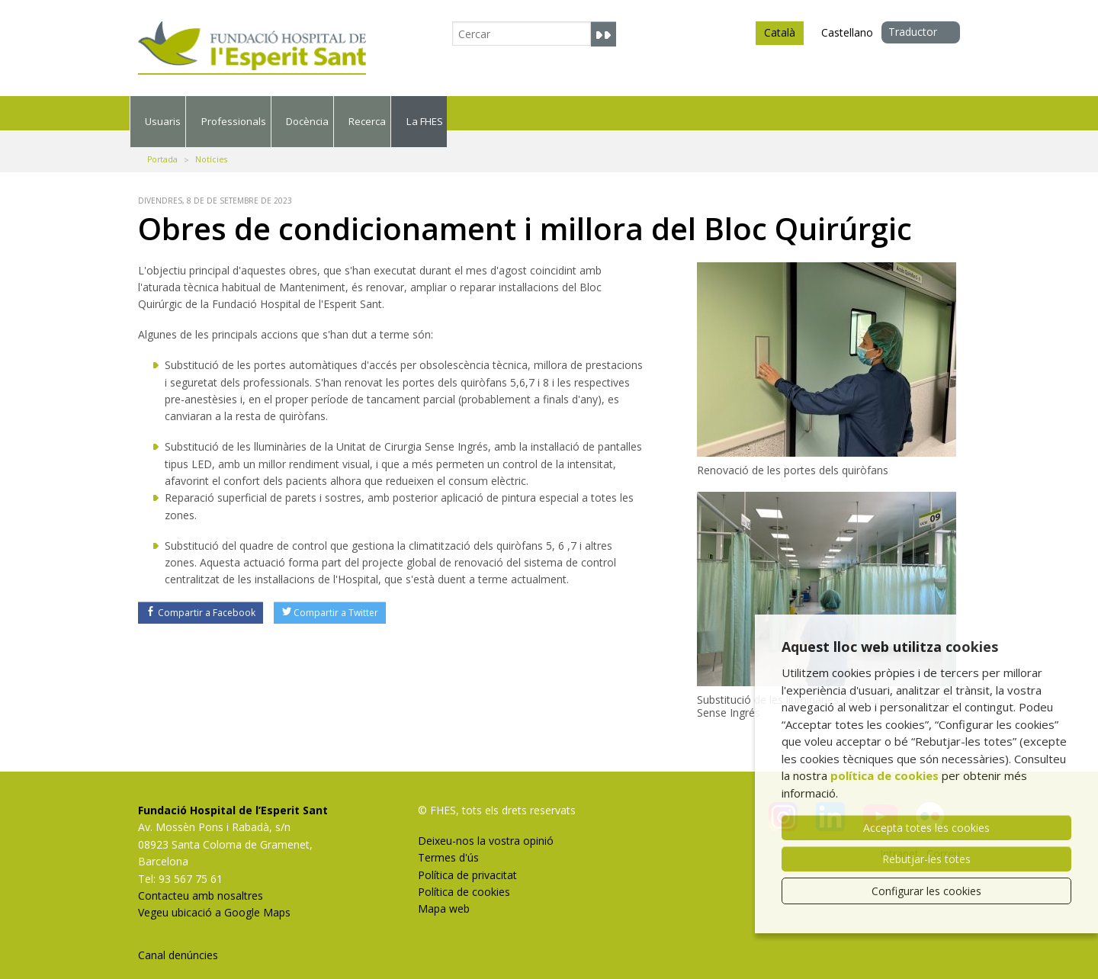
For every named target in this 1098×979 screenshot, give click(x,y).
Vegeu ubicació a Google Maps (214, 896)
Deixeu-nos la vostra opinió (486, 824)
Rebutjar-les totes (926, 859)
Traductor (912, 31)
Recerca (698, 113)
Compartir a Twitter (330, 596)
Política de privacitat (467, 858)
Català (779, 35)
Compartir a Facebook (200, 596)
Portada (162, 142)
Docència (544, 113)
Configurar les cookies (926, 891)
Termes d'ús (448, 840)
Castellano (847, 32)
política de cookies (884, 775)
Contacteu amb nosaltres (200, 878)
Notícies (211, 142)
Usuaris (204, 113)
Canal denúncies (178, 938)
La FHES (848, 113)
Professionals (372, 113)
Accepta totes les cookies (926, 827)
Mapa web (444, 892)
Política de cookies (464, 875)
